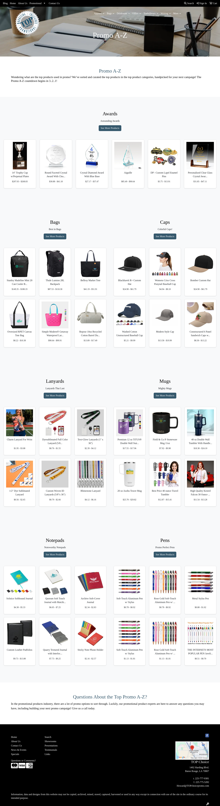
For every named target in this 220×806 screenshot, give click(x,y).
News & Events (18, 750)
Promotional (35, 3)
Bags (109, 13)
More (176, 13)
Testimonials (51, 750)
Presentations (51, 745)
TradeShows (149, 13)
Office (135, 13)
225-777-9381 (202, 778)
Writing (164, 13)
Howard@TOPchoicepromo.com (193, 785)
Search (189, 3)
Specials (15, 754)
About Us (22, 3)
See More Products (110, 128)
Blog (5, 3)
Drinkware (122, 13)
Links (47, 754)
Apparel (98, 13)
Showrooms (50, 741)
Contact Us (54, 3)
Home (13, 3)
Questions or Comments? (23, 760)
